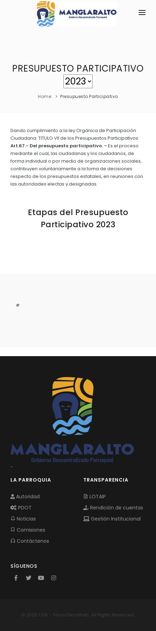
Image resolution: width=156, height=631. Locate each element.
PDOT (21, 507)
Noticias (23, 518)
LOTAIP (94, 496)
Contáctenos (29, 541)
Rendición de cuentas (113, 507)
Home (44, 96)
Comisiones (27, 529)
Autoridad (25, 496)
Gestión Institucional (112, 518)
